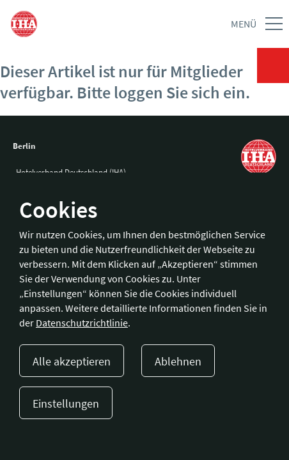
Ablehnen (178, 361)
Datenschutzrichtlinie (82, 322)
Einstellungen (66, 403)
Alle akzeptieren (72, 361)
